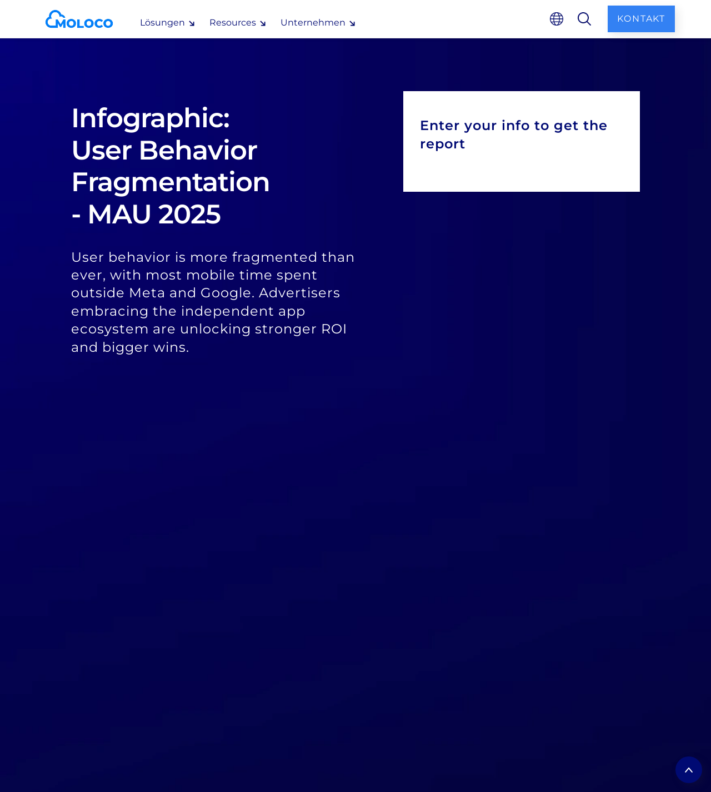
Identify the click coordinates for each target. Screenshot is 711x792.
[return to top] (688, 769)
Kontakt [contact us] (641, 18)
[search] (584, 19)
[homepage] (88, 19)
